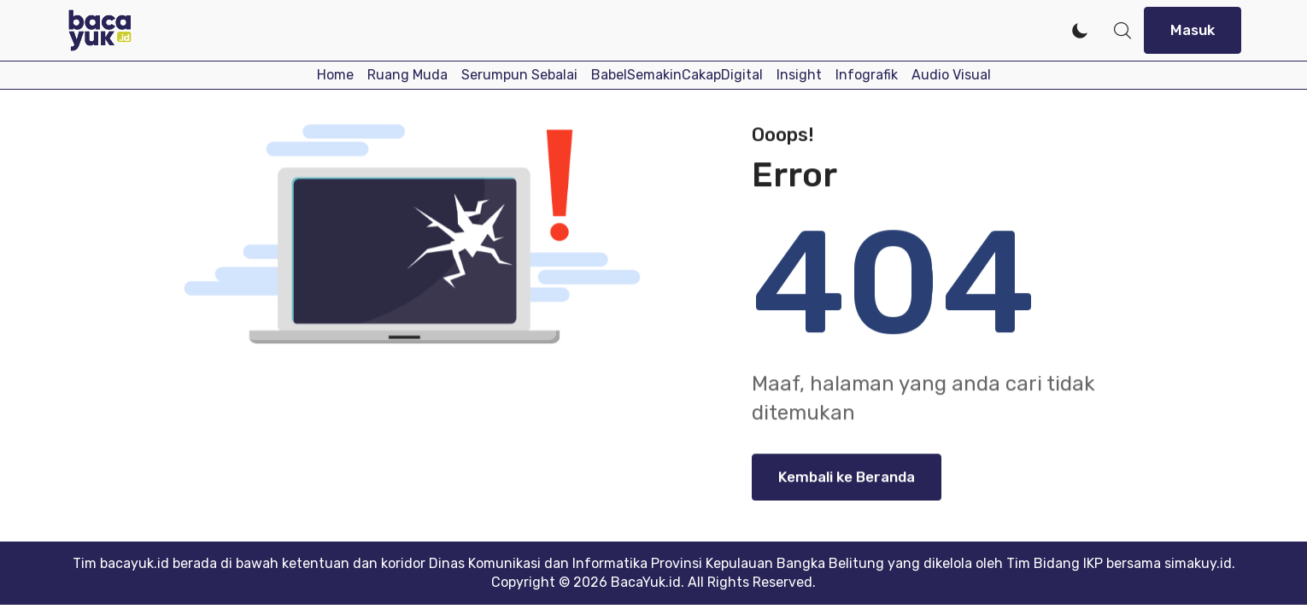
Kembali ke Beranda (846, 480)
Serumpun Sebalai (519, 75)
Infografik (866, 75)
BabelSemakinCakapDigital (677, 75)
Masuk (1192, 29)
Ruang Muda (407, 75)
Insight (799, 75)
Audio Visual (951, 75)
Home (335, 75)
